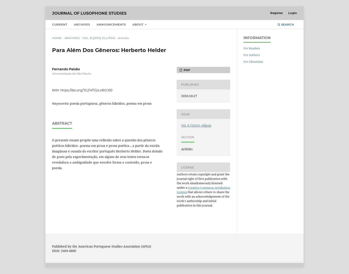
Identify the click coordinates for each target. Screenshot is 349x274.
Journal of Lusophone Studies (89, 13)
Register (276, 13)
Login (292, 13)
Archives (82, 24)
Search (286, 24)
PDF (186, 70)
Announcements (111, 24)
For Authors (251, 55)
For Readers (251, 48)
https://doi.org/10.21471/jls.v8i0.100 (86, 90)
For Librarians (253, 62)
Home (57, 38)
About (138, 24)
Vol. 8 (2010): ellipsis (98, 38)
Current (59, 24)
